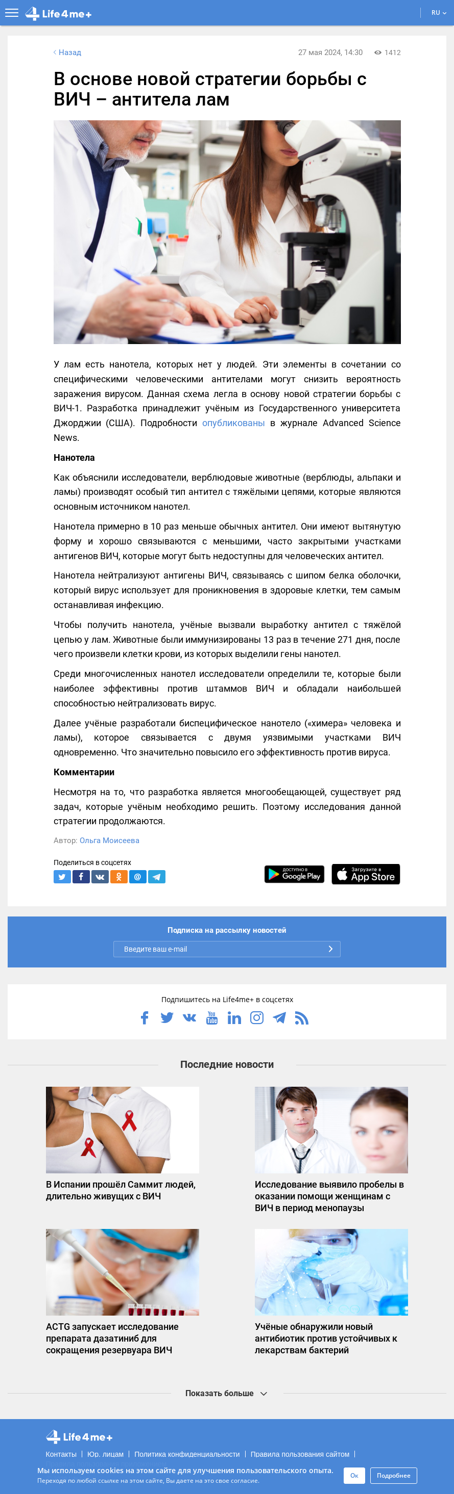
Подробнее (394, 1475)
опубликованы (233, 422)
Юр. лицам (105, 1454)
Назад (66, 52)
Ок (354, 1475)
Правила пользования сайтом (300, 1454)
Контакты (61, 1454)
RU (439, 12)
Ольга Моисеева (109, 840)
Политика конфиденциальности (187, 1454)
